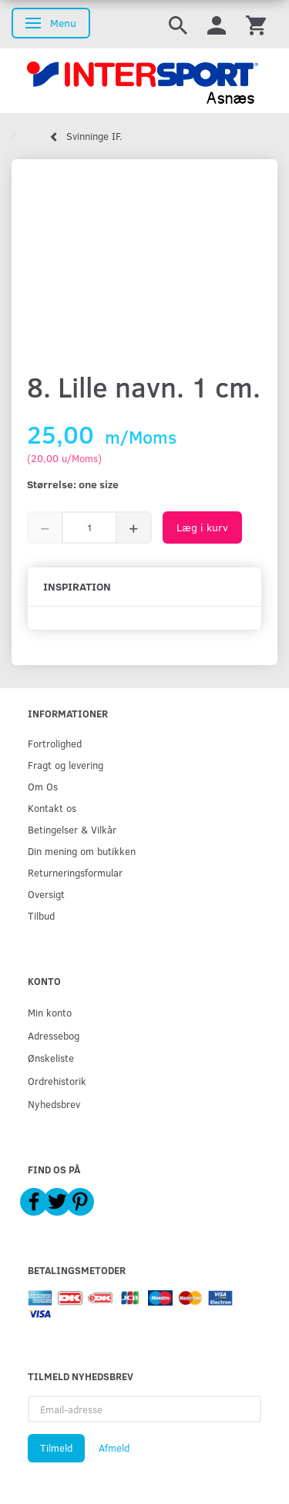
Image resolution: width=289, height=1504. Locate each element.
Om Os (43, 786)
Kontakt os (52, 807)
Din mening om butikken (82, 850)
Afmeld (114, 1448)
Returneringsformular (75, 872)
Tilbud (41, 915)
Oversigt (46, 893)
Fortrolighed (55, 743)
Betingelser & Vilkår (72, 829)
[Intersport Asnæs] (144, 80)
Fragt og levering (65, 764)
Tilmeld (56, 1448)
